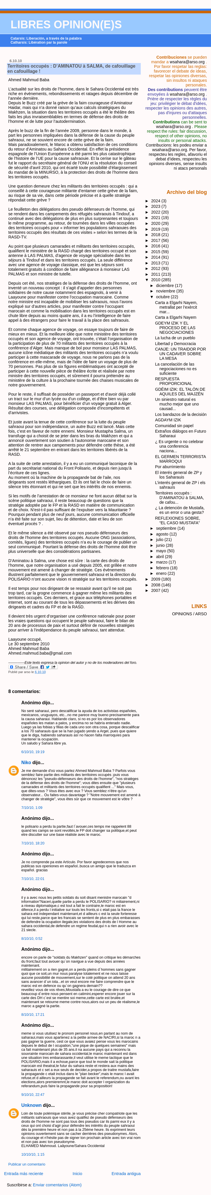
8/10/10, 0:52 (31, 939)
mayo (161, 551)
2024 (156, 201)
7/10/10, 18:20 (33, 843)
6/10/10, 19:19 (33, 752)
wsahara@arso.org (187, 62)
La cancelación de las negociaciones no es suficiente (176, 369)
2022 (156, 212)
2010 (156, 279)
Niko (26, 762)
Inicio (77, 1173)
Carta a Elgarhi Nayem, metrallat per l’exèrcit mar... (176, 307)
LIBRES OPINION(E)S (66, 24)
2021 (156, 217)
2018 (156, 234)
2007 (156, 590)
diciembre (165, 285)
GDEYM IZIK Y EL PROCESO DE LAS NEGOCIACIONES (175, 328)
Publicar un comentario (26, 1164)
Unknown (31, 1105)
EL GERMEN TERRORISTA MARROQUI (180, 459)
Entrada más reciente (23, 1173)
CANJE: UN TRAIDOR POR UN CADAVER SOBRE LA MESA (180, 354)
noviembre (166, 291)
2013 (156, 263)
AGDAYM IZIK (168, 420)
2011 (156, 274)
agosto (162, 534)
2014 (156, 257)
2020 (156, 223)
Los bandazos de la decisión (180, 414)
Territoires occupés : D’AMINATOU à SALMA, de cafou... (179, 498)
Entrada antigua (126, 1173)
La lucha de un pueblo (175, 338)
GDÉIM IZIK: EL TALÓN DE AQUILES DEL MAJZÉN (180, 391)
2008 (156, 585)
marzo (162, 562)
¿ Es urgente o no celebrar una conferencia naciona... (179, 446)
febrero (163, 568)
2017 (156, 240)
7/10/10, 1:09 (31, 808)
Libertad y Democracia (175, 343)
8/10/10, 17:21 (33, 1015)
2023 (156, 206)
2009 (156, 579)
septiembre (166, 528)
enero (162, 573)
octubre (163, 296)
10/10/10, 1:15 (33, 1155)
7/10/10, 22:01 (33, 879)
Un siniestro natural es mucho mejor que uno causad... (177, 404)
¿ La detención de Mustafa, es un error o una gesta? (179, 510)
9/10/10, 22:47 (33, 1095)
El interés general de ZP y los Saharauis (178, 474)
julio (160, 539)
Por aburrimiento (170, 466)
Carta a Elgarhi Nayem (175, 317)
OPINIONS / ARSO (189, 614)
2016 (156, 246)
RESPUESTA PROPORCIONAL (173, 381)
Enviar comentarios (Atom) (57, 1185)
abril (160, 556)
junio (161, 545)
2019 (156, 229)
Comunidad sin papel (174, 425)
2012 (156, 268)
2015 (156, 251)
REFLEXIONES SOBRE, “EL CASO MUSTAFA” (177, 520)
